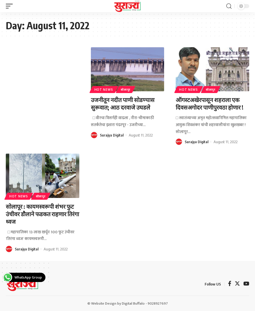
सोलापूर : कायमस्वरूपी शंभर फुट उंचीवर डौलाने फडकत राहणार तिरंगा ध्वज (42, 214)
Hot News (103, 89)
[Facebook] (229, 284)
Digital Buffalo (133, 303)
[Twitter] (237, 284)
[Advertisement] (42, 86)
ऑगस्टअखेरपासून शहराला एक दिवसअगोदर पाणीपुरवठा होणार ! (209, 103)
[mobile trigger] (11, 6)
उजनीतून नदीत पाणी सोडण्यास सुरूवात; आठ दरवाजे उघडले (123, 103)
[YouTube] (246, 284)
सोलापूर (125, 89)
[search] (229, 6)
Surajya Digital (112, 135)
